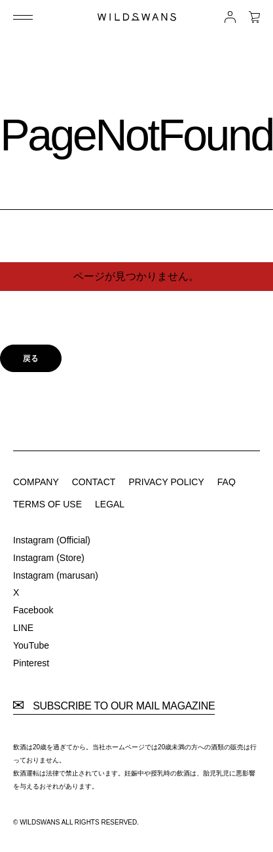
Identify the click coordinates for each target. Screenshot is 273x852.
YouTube (31, 645)
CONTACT (94, 481)
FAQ (226, 481)
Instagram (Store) (48, 558)
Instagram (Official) (51, 540)
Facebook (33, 610)
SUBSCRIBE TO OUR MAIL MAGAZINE (114, 706)
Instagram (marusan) (55, 575)
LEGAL (109, 504)
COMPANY (36, 481)
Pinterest (31, 663)
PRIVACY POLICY (166, 481)
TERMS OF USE (47, 504)
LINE (23, 627)
